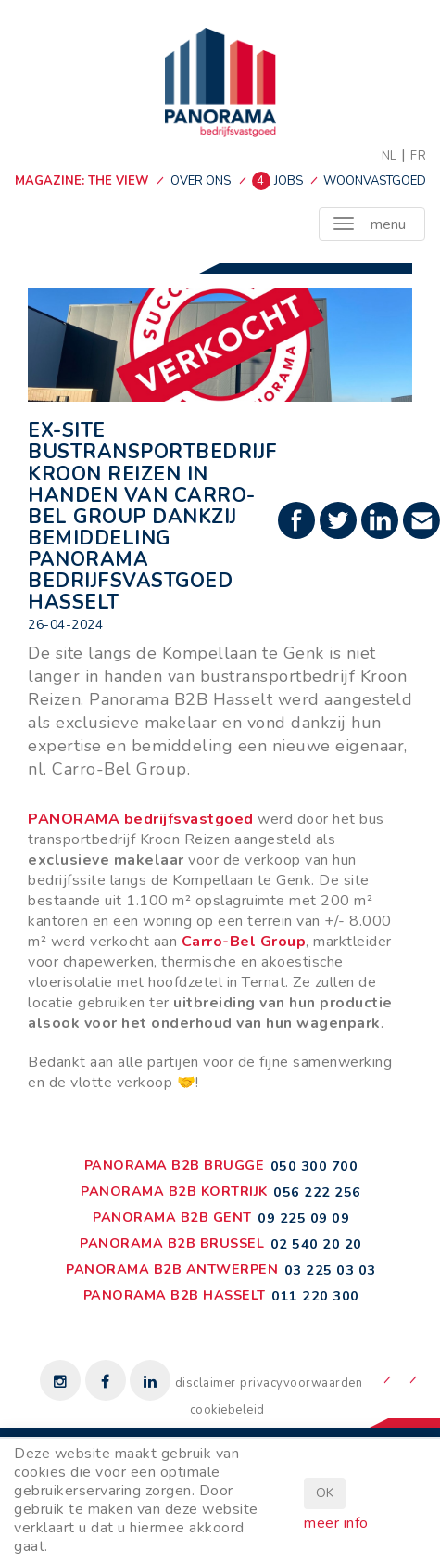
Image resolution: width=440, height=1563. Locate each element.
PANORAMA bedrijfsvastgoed (141, 819)
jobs (279, 181)
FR (418, 155)
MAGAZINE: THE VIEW (81, 181)
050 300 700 (314, 1166)
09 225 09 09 (303, 1218)
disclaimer (205, 1383)
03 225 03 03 (330, 1270)
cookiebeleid (227, 1410)
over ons (200, 181)
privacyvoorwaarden (301, 1383)
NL (389, 155)
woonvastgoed (374, 181)
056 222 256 (317, 1192)
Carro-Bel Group (244, 941)
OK (324, 1493)
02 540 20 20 (316, 1244)
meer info (336, 1523)
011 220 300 (315, 1296)
